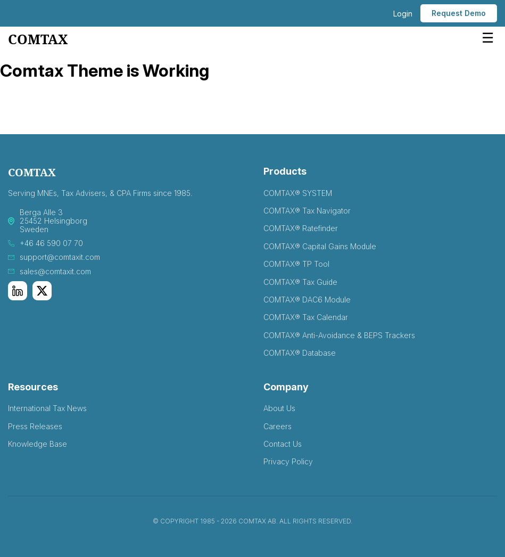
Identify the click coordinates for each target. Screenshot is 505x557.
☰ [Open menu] (488, 37)
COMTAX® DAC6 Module (307, 299)
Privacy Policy (288, 461)
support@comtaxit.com (60, 257)
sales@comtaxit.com (55, 271)
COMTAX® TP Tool (296, 263)
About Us (279, 408)
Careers (277, 426)
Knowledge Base (37, 443)
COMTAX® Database (299, 352)
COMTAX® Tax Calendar (305, 317)
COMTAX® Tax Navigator (307, 210)
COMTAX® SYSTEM (297, 193)
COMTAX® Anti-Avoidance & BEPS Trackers (339, 335)
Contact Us (282, 443)
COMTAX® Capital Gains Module (319, 246)
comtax (38, 39)
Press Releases (35, 426)
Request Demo (459, 13)
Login (402, 13)
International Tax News (47, 408)
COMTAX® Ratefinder (300, 228)
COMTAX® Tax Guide (300, 281)
